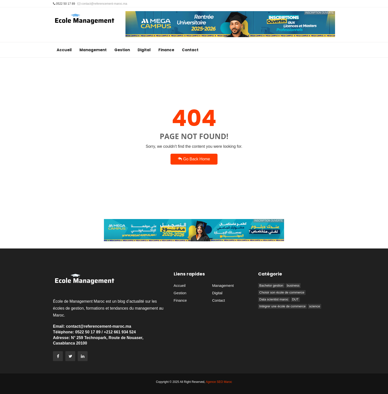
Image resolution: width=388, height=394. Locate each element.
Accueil (64, 49)
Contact (190, 49)
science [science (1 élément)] (314, 306)
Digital (144, 49)
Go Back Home (194, 159)
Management (93, 49)
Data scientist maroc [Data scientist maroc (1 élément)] (274, 299)
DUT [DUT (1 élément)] (295, 299)
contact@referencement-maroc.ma (102, 3)
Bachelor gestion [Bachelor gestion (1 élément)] (271, 285)
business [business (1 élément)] (293, 285)
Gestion (122, 49)
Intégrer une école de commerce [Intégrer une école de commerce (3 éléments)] (282, 306)
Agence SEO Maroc (219, 382)
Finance (166, 49)
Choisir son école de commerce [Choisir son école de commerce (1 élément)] (281, 292)
